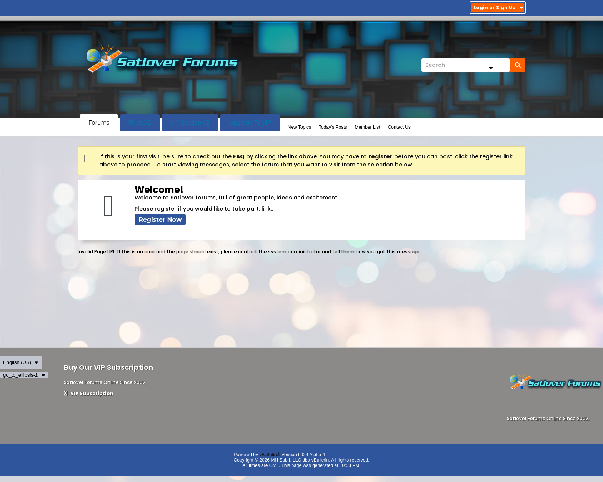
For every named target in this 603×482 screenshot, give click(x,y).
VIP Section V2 (190, 122)
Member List (367, 127)
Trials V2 (140, 122)
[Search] (465, 65)
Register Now (160, 219)
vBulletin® (269, 454)
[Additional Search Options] (490, 68)
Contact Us (399, 127)
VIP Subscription (88, 393)
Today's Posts (333, 127)
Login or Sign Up (498, 7)
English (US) (21, 362)
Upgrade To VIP (250, 122)
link (266, 209)
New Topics (299, 127)
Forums (98, 122)
